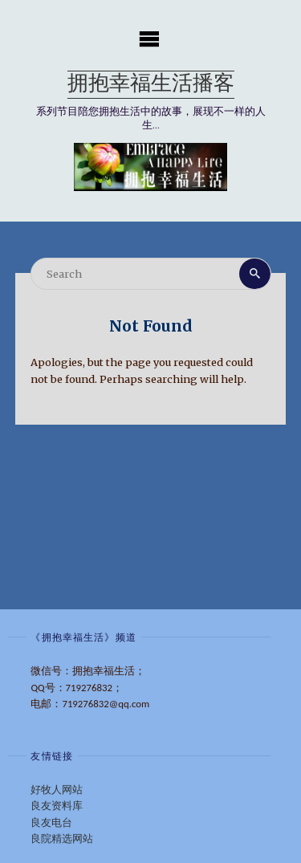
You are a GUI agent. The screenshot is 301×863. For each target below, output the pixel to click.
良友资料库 (57, 806)
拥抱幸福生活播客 (150, 85)
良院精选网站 (62, 838)
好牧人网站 (57, 790)
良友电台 (51, 822)
